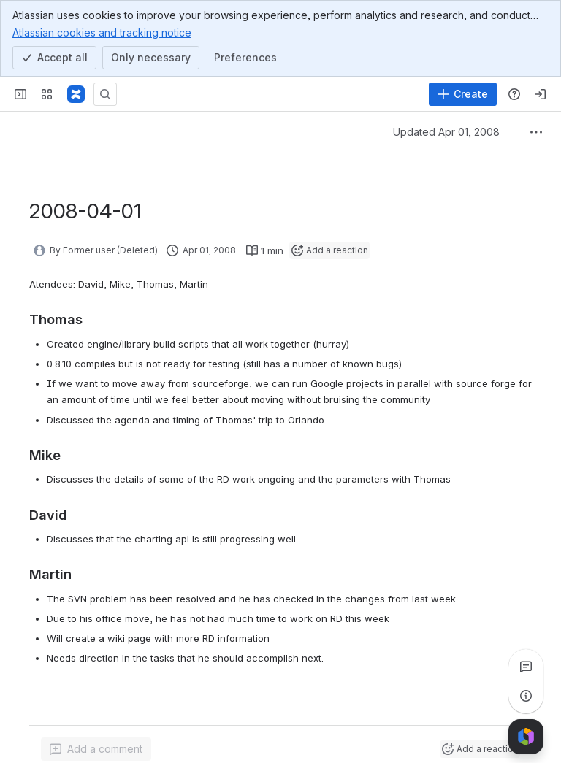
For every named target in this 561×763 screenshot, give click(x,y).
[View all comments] (526, 666)
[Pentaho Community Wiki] (76, 94)
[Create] (463, 94)
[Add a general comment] (96, 749)
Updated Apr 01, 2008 (446, 132)
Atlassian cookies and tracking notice (101, 32)
